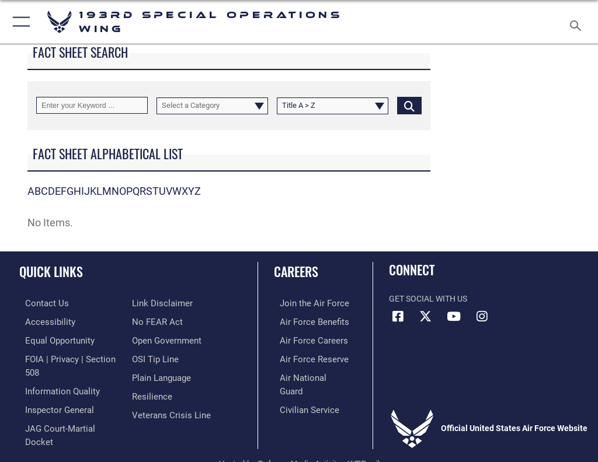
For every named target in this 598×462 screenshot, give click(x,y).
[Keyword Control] (92, 105)
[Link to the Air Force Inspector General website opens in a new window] (51, 392)
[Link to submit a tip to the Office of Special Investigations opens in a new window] (153, 357)
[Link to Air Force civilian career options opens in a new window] (300, 392)
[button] (19, 22)
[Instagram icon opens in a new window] (482, 317)
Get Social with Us (428, 299)
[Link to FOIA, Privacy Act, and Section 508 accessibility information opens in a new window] (68, 357)
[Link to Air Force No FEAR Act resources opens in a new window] (155, 321)
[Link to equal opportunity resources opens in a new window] (52, 339)
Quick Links (51, 271)
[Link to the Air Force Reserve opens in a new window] (305, 357)
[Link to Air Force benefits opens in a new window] (306, 321)
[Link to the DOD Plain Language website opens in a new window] (160, 374)
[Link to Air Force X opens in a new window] (425, 317)
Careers (296, 271)
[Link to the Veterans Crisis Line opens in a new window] (167, 410)
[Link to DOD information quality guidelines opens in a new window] (54, 374)
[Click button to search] (409, 105)
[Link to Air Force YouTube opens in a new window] (454, 317)
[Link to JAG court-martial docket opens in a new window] (65, 410)
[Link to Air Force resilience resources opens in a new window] (150, 392)
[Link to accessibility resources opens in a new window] (41, 321)
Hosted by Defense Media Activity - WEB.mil (299, 436)
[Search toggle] (577, 21)
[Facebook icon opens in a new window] (397, 317)
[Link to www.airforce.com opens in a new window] (305, 303)
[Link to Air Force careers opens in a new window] (305, 339)
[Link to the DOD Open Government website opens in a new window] (165, 339)
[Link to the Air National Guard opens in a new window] (307, 374)
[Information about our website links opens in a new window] (159, 303)
